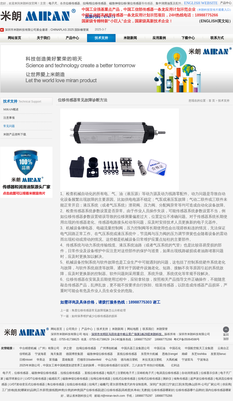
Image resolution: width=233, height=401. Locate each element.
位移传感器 (73, 3)
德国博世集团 (74, 354)
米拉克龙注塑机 (152, 359)
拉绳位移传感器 (86, 348)
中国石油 (159, 348)
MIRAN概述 (11, 109)
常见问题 (9, 126)
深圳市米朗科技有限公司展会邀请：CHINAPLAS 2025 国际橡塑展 (47, 29)
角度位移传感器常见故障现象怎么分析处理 (99, 310)
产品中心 (226, 3)
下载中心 (188, 38)
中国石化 (175, 348)
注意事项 (9, 117)
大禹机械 (171, 359)
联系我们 (148, 329)
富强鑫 (53, 359)
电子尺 (53, 3)
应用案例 (159, 38)
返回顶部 (226, 335)
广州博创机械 (108, 348)
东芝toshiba (198, 354)
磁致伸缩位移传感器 (100, 354)
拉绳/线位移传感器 (94, 3)
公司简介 (71, 329)
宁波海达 (203, 359)
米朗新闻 (130, 38)
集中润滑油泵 (164, 3)
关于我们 (43, 38)
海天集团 (56, 354)
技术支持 (101, 38)
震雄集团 (67, 359)
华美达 (41, 359)
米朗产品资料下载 (14, 134)
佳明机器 (25, 354)
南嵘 (184, 354)
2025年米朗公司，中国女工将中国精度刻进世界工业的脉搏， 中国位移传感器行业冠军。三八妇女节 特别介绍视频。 (93, 365)
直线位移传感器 (127, 354)
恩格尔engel (169, 354)
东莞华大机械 (149, 354)
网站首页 (14, 38)
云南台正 (223, 348)
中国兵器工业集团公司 (135, 348)
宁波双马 (187, 359)
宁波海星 (40, 354)
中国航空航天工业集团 (199, 348)
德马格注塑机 (129, 359)
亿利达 (175, 365)
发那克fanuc (218, 354)
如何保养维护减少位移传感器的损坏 (94, 316)
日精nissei (26, 359)
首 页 (212, 100)
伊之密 (67, 348)
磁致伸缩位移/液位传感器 (125, 3)
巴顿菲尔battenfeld (89, 359)
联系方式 (217, 38)
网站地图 (133, 329)
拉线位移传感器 (70, 373)
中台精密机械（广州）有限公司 (39, 348)
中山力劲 (111, 359)
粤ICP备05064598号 (187, 339)
